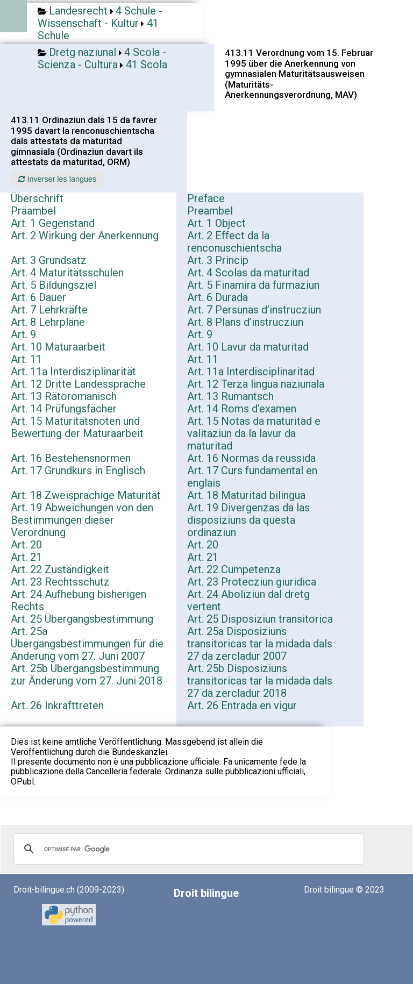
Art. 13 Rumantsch (230, 396)
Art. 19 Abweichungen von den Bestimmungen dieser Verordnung (82, 520)
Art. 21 (26, 557)
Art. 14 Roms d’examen (241, 408)
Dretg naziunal (82, 52)
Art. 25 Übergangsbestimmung (82, 618)
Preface (206, 198)
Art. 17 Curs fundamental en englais (252, 476)
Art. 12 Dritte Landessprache (78, 383)
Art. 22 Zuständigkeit (60, 569)
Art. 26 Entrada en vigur (242, 705)
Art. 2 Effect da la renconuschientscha (234, 241)
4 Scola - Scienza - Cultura (102, 58)
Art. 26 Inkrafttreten (57, 705)
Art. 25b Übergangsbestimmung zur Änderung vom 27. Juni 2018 (86, 674)
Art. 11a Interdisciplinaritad (251, 371)
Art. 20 (26, 544)
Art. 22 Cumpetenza (234, 569)
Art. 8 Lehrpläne (48, 322)
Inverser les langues (57, 179)
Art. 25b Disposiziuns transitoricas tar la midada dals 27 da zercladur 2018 (259, 681)
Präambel (33, 210)
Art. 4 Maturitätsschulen (67, 272)
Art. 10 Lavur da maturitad (248, 346)
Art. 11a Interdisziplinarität (73, 371)
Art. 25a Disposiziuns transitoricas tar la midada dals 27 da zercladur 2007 (259, 643)
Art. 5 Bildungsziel (53, 285)
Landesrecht (78, 10)
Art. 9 (23, 334)
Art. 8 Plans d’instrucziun (245, 322)
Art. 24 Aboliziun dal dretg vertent (248, 600)
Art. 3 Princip (217, 260)
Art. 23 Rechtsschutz (60, 581)
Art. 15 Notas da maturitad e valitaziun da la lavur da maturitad (254, 433)
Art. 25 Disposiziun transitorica (260, 618)
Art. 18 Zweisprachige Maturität (86, 495)
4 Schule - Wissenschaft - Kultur (100, 17)
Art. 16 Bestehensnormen (71, 458)
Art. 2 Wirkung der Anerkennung (85, 235)
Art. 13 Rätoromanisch (64, 396)
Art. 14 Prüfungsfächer (64, 408)
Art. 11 (26, 359)
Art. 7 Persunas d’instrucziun (254, 309)
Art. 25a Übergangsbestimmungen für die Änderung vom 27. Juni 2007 (87, 643)
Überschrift (37, 198)
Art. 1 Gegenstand (53, 223)
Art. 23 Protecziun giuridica (251, 581)
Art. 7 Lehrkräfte (49, 309)
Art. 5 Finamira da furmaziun (253, 285)
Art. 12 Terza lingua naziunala (255, 383)
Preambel (210, 210)
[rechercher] (187, 849)
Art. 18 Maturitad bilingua (246, 495)
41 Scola (146, 64)
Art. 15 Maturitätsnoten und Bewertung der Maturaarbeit (77, 427)
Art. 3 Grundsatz (49, 260)
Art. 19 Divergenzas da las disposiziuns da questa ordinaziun (248, 520)
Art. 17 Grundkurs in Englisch (78, 470)
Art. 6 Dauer (38, 297)
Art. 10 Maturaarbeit (58, 346)
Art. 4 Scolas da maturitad (248, 272)
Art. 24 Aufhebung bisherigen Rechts (78, 600)
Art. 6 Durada (217, 297)
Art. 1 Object (216, 223)
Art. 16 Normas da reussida (251, 458)
